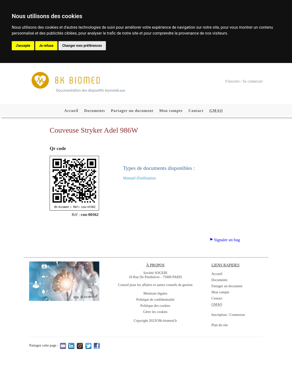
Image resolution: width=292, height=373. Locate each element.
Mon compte (171, 111)
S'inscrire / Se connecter (244, 81)
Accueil (71, 111)
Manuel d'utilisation (139, 178)
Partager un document (132, 111)
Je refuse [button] (46, 46)
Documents (94, 111)
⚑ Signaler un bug (224, 239)
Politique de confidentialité (155, 299)
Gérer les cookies (155, 312)
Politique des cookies (155, 306)
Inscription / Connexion (228, 315)
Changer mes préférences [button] (82, 46)
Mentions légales (155, 293)
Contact (196, 111)
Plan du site (219, 325)
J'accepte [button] (23, 46)
